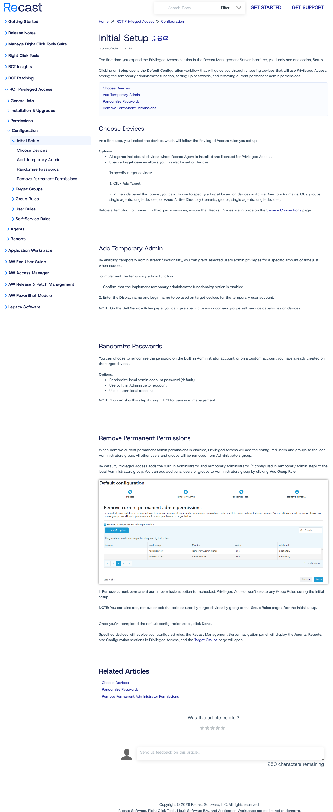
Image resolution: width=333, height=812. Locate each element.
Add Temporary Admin (38, 159)
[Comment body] (230, 753)
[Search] (161, 7)
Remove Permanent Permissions (47, 179)
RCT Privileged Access (31, 89)
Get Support (308, 7)
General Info (22, 100)
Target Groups (29, 189)
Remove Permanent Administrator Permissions (140, 696)
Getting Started (23, 21)
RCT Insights (20, 66)
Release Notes (22, 33)
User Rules (26, 209)
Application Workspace (30, 250)
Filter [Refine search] (226, 7)
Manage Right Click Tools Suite (37, 44)
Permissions (22, 120)
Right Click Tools (23, 55)
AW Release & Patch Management (41, 284)
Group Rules (27, 199)
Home (104, 21)
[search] (192, 7)
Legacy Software (24, 307)
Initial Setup (28, 140)
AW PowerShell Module (30, 295)
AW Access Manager (28, 273)
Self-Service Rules (33, 219)
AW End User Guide (27, 261)
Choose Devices (32, 150)
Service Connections (283, 210)
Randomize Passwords (38, 169)
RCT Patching (21, 78)
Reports (18, 239)
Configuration (25, 130)
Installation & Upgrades (33, 110)
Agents (17, 229)
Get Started (266, 7)
